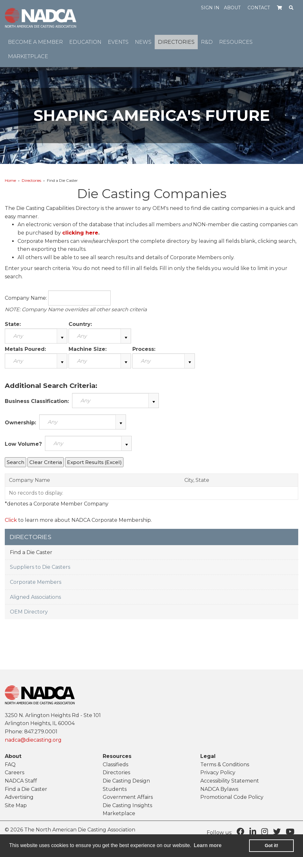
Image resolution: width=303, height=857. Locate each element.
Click (11, 520)
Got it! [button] (271, 845)
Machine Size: (88, 349)
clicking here (80, 233)
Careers (14, 772)
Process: (143, 349)
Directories (31, 180)
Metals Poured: (25, 349)
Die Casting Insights (127, 805)
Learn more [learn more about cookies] (207, 845)
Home (10, 180)
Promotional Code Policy (231, 797)
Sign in (210, 8)
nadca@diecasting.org (33, 740)
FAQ (10, 764)
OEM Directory (29, 612)
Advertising (19, 797)
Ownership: (20, 423)
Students (115, 789)
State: (13, 324)
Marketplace (119, 813)
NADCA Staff (21, 781)
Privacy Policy (217, 772)
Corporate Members (35, 582)
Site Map (16, 805)
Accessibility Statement (229, 781)
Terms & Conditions (224, 764)
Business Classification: (37, 401)
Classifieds (115, 764)
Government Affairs (128, 797)
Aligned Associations (35, 597)
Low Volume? (23, 444)
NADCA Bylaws (219, 789)
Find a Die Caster (31, 552)
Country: (80, 324)
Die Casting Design (126, 781)
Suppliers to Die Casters (40, 567)
